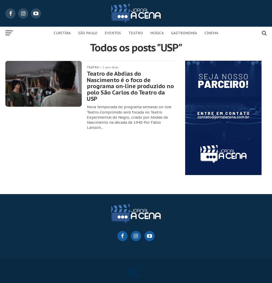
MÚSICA (157, 33)
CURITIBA (62, 33)
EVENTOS (113, 33)
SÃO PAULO (87, 33)
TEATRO (135, 33)
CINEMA (211, 33)
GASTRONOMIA (184, 33)
